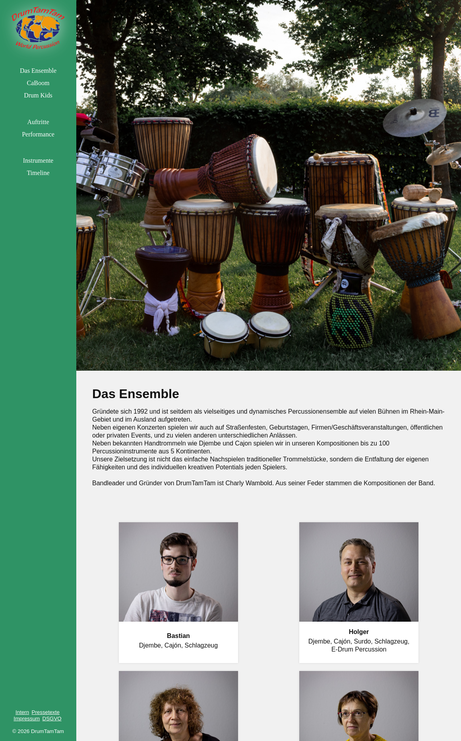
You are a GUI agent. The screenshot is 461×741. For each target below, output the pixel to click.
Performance (38, 134)
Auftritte (38, 122)
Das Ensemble (38, 70)
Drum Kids (38, 95)
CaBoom (38, 83)
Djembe (150, 645)
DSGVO (52, 719)
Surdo (362, 641)
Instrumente (38, 160)
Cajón (173, 645)
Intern (22, 712)
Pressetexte (46, 712)
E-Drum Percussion (359, 649)
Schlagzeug (201, 645)
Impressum (27, 719)
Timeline (38, 172)
